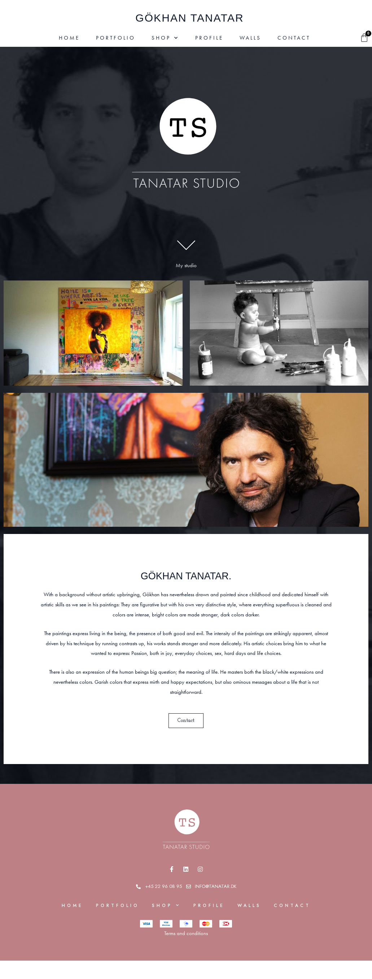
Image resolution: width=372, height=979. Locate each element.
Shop (165, 38)
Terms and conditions (186, 933)
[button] (186, 720)
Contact (293, 37)
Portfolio (115, 37)
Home (69, 37)
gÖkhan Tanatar (189, 18)
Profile (209, 37)
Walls (250, 37)
